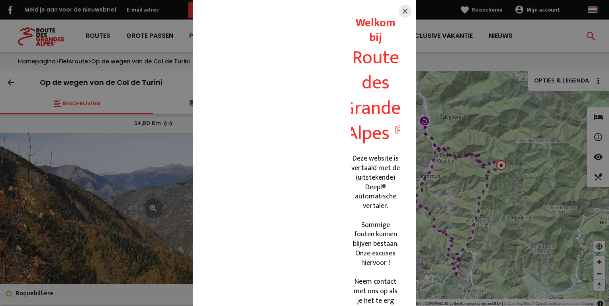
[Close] (405, 11)
